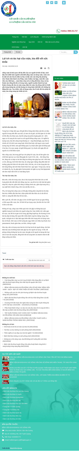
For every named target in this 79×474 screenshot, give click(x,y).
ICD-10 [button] (40, 42)
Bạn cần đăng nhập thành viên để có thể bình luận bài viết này (24, 287)
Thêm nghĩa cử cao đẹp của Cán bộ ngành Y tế (19, 354)
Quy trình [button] (32, 42)
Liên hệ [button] (24, 47)
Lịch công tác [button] (34, 37)
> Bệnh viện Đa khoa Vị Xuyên (12, 415)
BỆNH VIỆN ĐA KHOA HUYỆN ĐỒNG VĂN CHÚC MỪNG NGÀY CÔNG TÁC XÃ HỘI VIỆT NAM (65, 116)
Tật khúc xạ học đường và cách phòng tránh (18, 351)
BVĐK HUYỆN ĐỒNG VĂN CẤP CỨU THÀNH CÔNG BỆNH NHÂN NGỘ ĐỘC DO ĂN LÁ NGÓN (65, 95)
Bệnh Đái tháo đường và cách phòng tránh (17, 357)
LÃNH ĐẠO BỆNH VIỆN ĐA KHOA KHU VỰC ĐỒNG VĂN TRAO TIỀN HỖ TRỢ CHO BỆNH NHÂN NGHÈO (41, 379)
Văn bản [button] (24, 37)
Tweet (4, 274)
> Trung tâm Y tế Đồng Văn (10, 431)
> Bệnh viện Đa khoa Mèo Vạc (11, 437)
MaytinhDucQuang (16, 469)
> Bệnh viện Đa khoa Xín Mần (11, 440)
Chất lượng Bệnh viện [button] (49, 37)
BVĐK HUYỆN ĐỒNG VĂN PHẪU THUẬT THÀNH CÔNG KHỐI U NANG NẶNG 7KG (65, 106)
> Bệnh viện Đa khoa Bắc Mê (11, 421)
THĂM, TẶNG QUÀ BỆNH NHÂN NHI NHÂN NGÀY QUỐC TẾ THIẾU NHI (65, 168)
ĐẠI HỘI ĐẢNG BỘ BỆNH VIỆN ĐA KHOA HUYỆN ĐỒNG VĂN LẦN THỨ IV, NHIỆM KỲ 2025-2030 (65, 159)
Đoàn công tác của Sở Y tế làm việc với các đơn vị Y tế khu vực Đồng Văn (33, 402)
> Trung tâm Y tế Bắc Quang (11, 428)
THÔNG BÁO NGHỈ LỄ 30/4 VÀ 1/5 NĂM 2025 (68, 85)
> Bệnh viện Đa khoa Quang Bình (12, 418)
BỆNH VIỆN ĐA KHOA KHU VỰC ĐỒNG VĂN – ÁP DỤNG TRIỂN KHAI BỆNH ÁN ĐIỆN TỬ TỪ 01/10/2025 (40, 397)
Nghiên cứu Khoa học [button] (19, 42)
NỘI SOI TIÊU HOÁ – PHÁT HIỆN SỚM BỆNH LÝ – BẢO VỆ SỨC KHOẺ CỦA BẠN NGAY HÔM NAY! (69, 149)
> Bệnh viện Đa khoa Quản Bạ (11, 434)
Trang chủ (15, 37)
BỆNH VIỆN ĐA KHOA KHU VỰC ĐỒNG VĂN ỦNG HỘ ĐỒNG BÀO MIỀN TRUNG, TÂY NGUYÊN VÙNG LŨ (43, 384)
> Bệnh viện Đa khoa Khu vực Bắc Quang (15, 412)
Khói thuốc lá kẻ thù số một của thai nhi (16, 348)
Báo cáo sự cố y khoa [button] (52, 42)
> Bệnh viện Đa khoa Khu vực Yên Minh (14, 424)
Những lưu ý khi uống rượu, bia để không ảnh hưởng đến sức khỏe (25, 360)
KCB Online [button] (15, 47)
